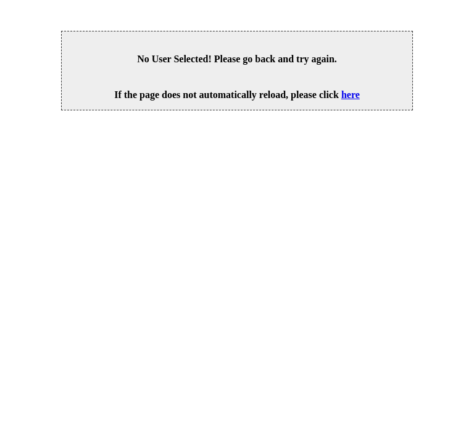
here (350, 94)
